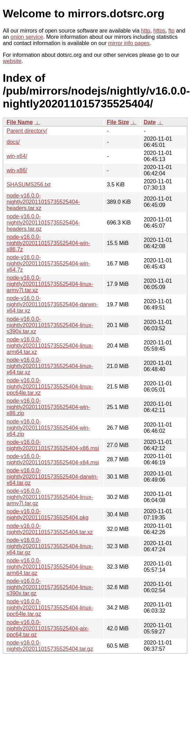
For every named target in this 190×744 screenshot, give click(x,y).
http (145, 31)
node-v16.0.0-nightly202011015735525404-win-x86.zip (48, 407)
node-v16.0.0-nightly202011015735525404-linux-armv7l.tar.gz (50, 497)
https (159, 31)
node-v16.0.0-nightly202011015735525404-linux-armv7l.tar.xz (50, 284)
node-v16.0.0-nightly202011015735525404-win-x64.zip (48, 428)
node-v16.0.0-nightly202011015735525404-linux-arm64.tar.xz (50, 345)
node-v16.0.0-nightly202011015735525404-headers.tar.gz (43, 222)
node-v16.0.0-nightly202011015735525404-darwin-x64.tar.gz (52, 476)
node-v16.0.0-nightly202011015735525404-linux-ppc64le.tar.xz (50, 386)
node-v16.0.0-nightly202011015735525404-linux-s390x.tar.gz (50, 587)
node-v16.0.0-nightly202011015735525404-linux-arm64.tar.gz (50, 567)
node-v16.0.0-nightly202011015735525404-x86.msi (53, 445)
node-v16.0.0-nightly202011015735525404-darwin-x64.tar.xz (52, 304)
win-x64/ (17, 156)
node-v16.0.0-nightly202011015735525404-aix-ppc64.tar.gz (48, 628)
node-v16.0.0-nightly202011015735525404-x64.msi (53, 459)
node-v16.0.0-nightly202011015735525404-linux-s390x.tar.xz (50, 325)
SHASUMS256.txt (29, 184)
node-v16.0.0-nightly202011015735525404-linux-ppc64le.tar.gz (50, 607)
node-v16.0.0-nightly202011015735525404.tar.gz (50, 646)
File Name (20, 122)
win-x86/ (17, 170)
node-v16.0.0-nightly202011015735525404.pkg (48, 514)
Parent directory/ (27, 131)
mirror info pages (129, 43)
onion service (26, 37)
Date (150, 122)
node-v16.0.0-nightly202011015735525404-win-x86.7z (48, 243)
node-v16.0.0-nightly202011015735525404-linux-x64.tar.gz (50, 546)
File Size (118, 122)
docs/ (13, 142)
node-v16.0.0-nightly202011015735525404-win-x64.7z (48, 263)
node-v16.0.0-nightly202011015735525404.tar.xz (50, 529)
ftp (171, 31)
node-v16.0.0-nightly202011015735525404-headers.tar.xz (43, 202)
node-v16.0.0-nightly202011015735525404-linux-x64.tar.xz (50, 366)
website (12, 61)
